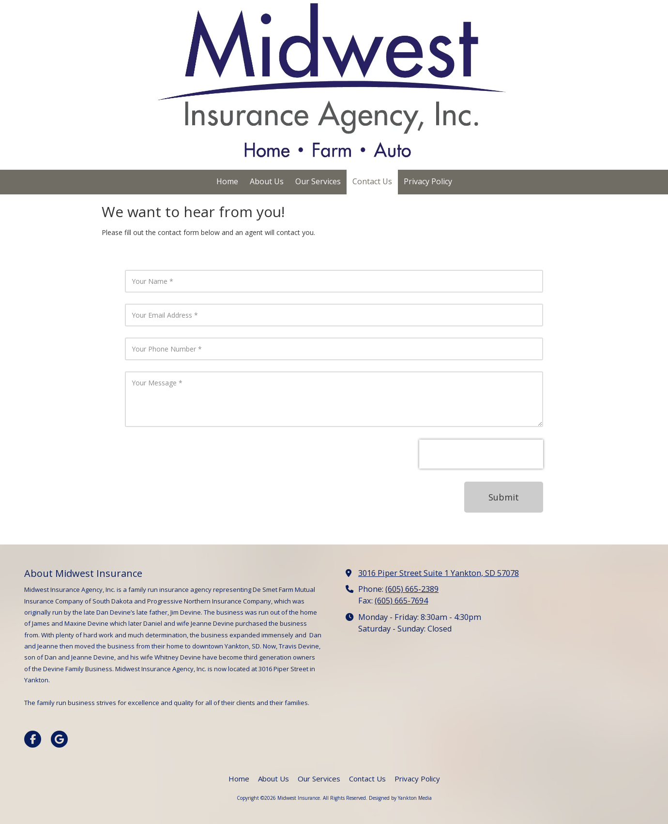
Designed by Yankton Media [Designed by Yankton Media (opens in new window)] (400, 798)
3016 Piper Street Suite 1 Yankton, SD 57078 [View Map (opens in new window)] (438, 573)
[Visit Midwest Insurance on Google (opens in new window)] (59, 739)
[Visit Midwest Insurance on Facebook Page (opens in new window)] (32, 739)
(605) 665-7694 (401, 600)
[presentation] (481, 454)
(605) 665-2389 (412, 589)
